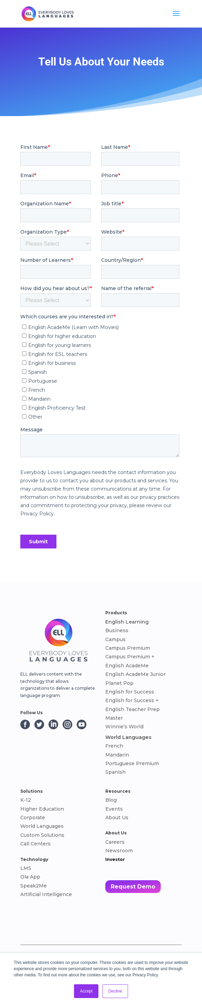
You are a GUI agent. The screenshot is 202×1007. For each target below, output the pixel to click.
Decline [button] (115, 991)
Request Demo (133, 886)
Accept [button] (86, 991)
